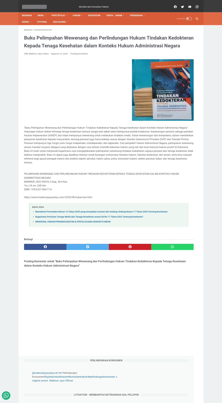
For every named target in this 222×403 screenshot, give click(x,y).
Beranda (29, 10)
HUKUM (78, 10)
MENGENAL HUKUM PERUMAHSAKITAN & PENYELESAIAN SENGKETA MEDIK (73, 260)
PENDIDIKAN (138, 10)
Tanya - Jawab (152, 395)
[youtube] (187, 3)
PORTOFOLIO (60, 10)
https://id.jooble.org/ (166, 372)
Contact (76, 395)
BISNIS (27, 17)
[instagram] (194, 3)
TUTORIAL (44, 17)
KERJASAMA (61, 17)
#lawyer (191, 43)
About (66, 395)
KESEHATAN (96, 10)
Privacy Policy (100, 395)
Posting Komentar (79, 66)
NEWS (43, 10)
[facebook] (173, 3)
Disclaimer (115, 395)
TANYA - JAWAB (116, 10)
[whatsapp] (126, 286)
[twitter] (180, 3)
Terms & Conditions (132, 395)
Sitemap (87, 395)
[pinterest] (96, 286)
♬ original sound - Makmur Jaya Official (181, 47)
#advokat (182, 43)
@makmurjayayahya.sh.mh (175, 39)
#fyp (174, 43)
